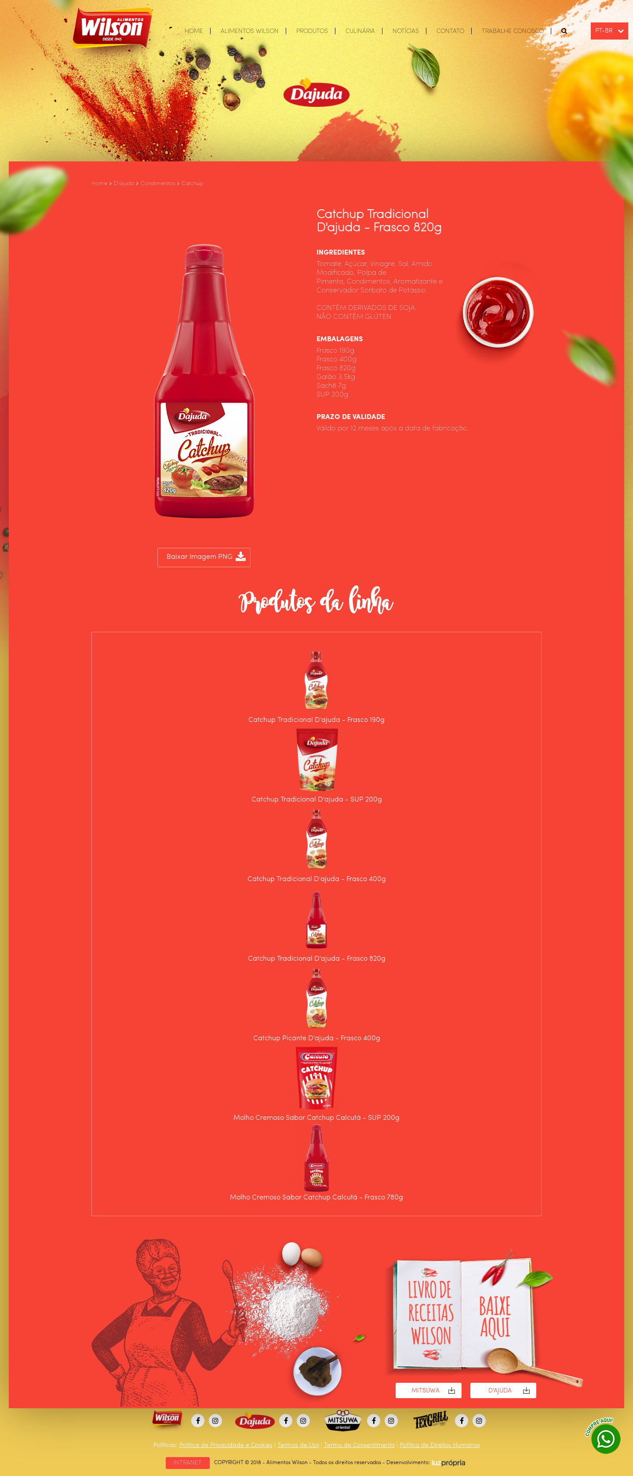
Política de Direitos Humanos (440, 1445)
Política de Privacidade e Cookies (226, 1445)
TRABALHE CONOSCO (513, 31)
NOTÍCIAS (406, 31)
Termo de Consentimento (359, 1445)
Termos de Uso (298, 1445)
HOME (194, 31)
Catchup (192, 183)
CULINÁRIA (360, 31)
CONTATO (450, 31)
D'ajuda (124, 183)
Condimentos (158, 183)
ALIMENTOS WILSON (250, 31)
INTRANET (188, 1463)
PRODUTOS (312, 31)
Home (99, 183)
